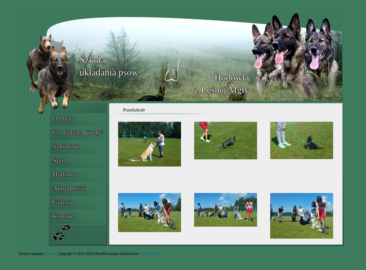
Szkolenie (66, 146)
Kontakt (64, 216)
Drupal (49, 254)
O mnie (63, 118)
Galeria (63, 202)
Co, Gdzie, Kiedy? (78, 132)
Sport (60, 160)
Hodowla (65, 174)
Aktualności (69, 188)
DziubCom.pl (150, 254)
